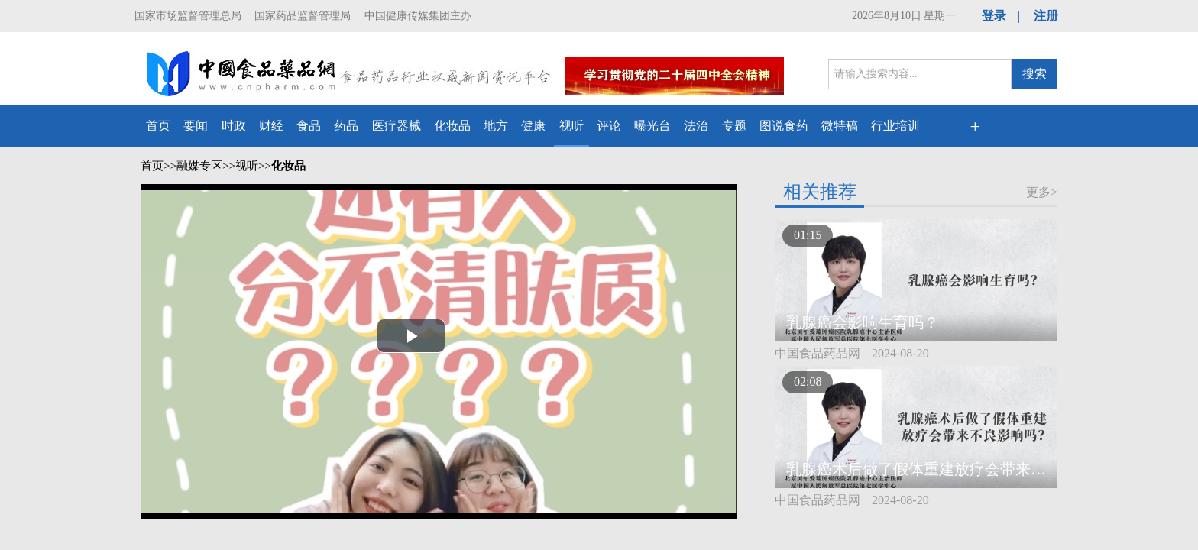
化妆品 (452, 125)
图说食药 (783, 125)
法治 (696, 125)
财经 (271, 125)
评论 (609, 125)
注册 (1046, 15)
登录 (994, 15)
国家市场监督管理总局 (187, 15)
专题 (734, 125)
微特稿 (839, 125)
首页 (158, 125)
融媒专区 (199, 166)
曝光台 (652, 125)
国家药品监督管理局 (302, 15)
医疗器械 (396, 125)
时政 (234, 125)
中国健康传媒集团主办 (417, 15)
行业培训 (895, 125)
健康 (533, 125)
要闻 (195, 125)
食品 (308, 125)
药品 (346, 125)
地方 (496, 125)
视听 (571, 125)
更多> (1041, 192)
